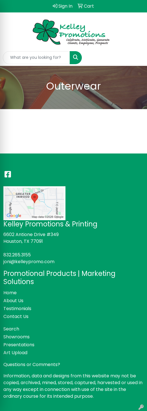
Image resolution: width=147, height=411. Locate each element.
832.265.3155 (17, 255)
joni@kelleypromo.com (28, 261)
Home (10, 292)
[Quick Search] (36, 57)
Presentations (18, 344)
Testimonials (17, 308)
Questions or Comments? (31, 364)
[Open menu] (135, 57)
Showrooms (16, 337)
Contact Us (15, 316)
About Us (13, 300)
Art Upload (15, 352)
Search (11, 329)
